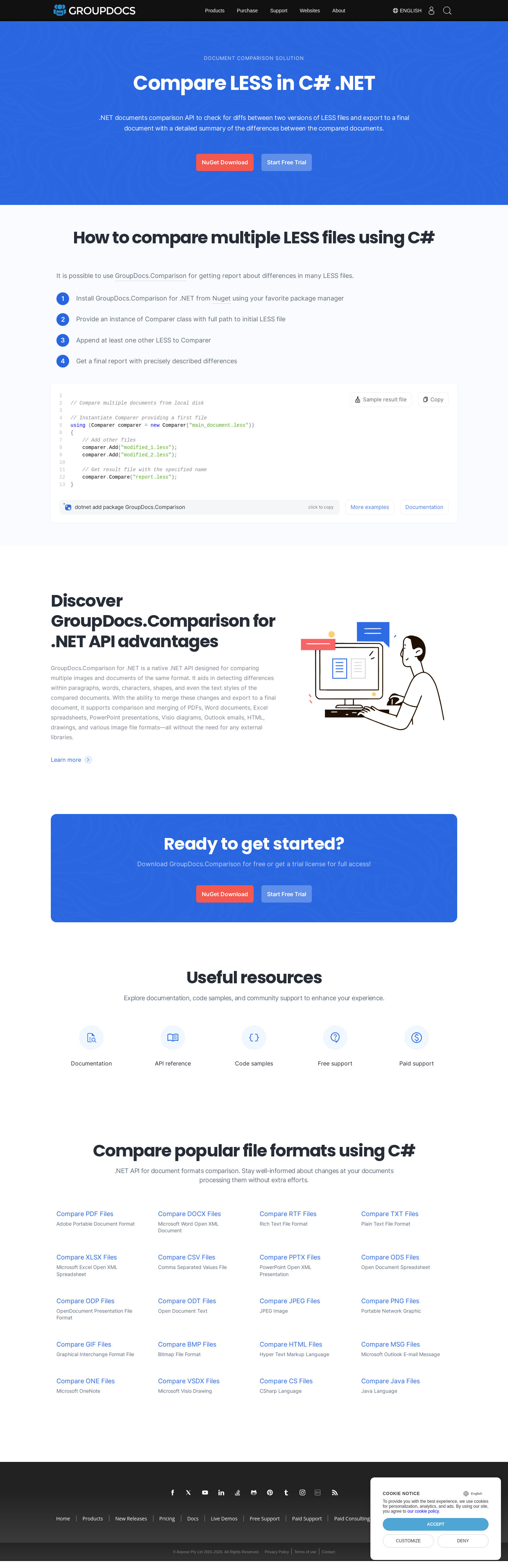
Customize (408, 1540)
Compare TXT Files (389, 1219)
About (338, 10)
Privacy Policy (277, 1558)
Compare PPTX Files (290, 1263)
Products (214, 10)
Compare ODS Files (390, 1263)
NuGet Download (225, 162)
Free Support (265, 1524)
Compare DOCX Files (189, 1219)
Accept (435, 1524)
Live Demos (224, 1524)
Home (63, 1524)
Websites (310, 10)
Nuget (221, 298)
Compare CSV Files (186, 1263)
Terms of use (305, 1558)
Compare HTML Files (291, 1350)
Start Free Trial (286, 162)
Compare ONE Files (85, 1387)
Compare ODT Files (187, 1307)
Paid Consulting (352, 1524)
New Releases (131, 1524)
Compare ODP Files (85, 1307)
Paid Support (307, 1524)
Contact (328, 1558)
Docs (193, 1524)
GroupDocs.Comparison (151, 275)
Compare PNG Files (390, 1307)
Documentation (424, 507)
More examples (370, 507)
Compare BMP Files (187, 1350)
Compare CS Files (286, 1387)
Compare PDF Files (84, 1219)
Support (279, 10)
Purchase (247, 10)
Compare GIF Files (83, 1350)
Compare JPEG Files (290, 1307)
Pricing (167, 1524)
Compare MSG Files (390, 1350)
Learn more (66, 759)
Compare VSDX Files (188, 1387)
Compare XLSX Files (86, 1263)
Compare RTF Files (288, 1219)
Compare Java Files (390, 1387)
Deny (463, 1540)
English (403, 10)
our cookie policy (423, 1511)
